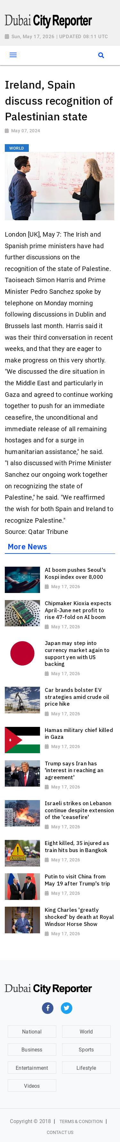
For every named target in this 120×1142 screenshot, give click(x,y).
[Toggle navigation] (13, 55)
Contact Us (60, 1132)
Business (31, 1050)
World (86, 1032)
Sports (86, 1050)
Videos (32, 1086)
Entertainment (32, 1068)
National (32, 1032)
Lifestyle (86, 1068)
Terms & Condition (81, 1121)
